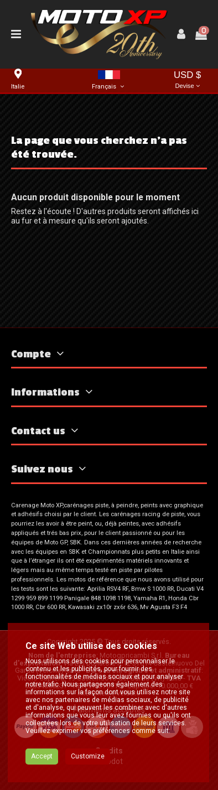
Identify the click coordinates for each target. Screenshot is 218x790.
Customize (88, 762)
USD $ (187, 80)
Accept (42, 762)
